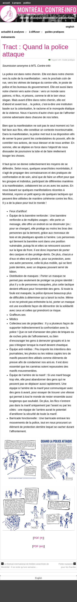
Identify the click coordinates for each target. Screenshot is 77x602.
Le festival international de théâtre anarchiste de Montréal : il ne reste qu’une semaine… (25, 565)
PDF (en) (38, 546)
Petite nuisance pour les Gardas (67, 565)
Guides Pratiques (54, 32)
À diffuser (35, 32)
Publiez (27, 3)
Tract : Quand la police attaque (35, 50)
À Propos (16, 3)
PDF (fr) (38, 537)
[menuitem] (70, 26)
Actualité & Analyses (14, 32)
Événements (8, 37)
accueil (6, 3)
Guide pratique (68, 60)
